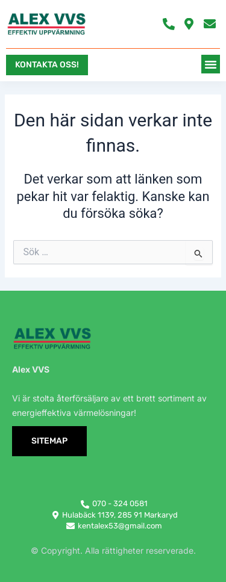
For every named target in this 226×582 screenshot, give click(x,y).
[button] (211, 64)
